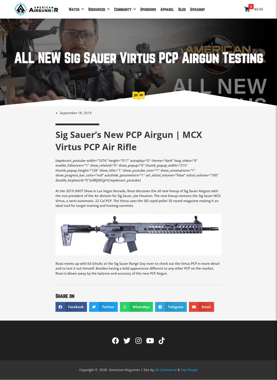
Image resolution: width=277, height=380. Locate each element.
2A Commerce (166, 370)
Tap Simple (189, 370)
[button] (71, 307)
